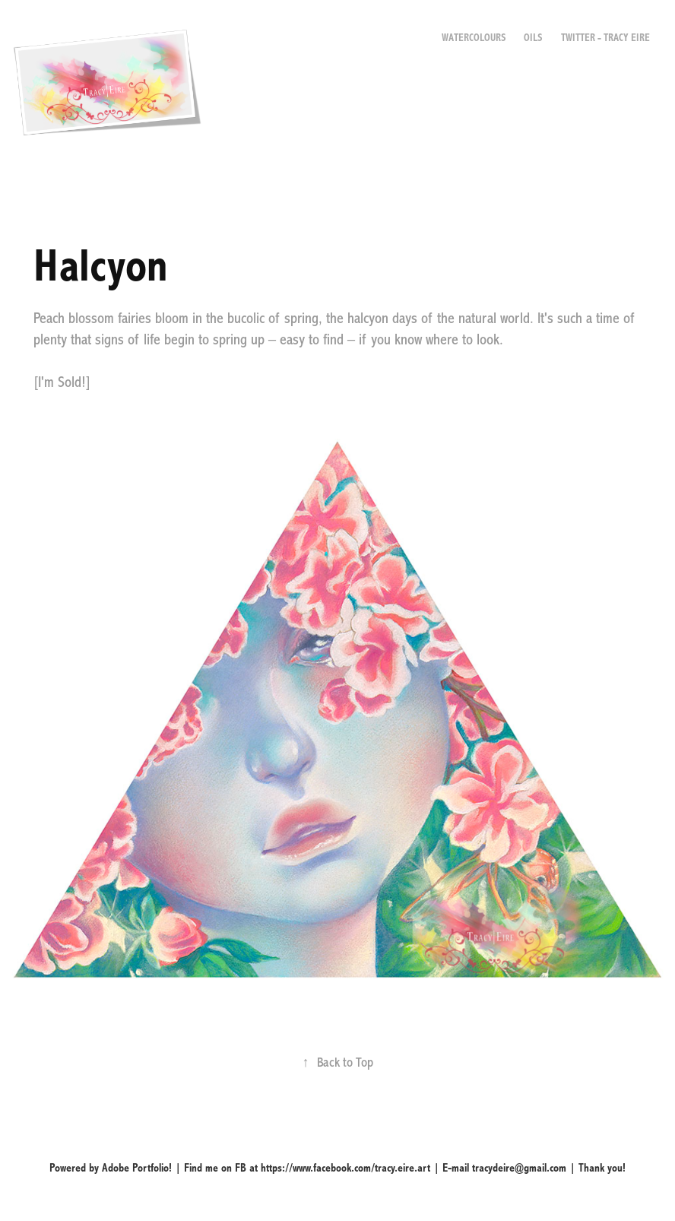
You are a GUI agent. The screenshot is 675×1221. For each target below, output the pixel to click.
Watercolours (473, 38)
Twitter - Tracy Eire (605, 38)
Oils (533, 38)
